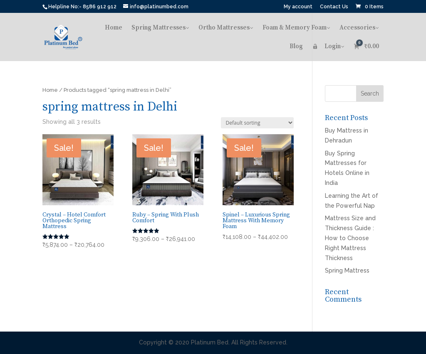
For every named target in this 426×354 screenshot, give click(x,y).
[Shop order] (257, 122)
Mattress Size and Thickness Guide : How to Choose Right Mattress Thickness (350, 238)
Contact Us (334, 7)
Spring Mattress (347, 270)
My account (298, 7)
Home (50, 90)
